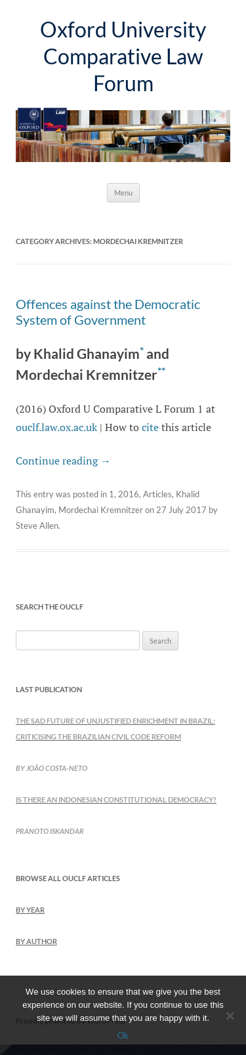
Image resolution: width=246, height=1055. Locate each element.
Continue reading (63, 460)
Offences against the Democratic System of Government (108, 311)
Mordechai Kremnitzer (100, 510)
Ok (123, 1035)
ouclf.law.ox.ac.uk (56, 427)
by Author (36, 941)
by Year (30, 909)
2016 (128, 494)
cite (150, 427)
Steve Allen (37, 525)
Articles (157, 494)
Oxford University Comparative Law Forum (123, 56)
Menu (123, 192)
